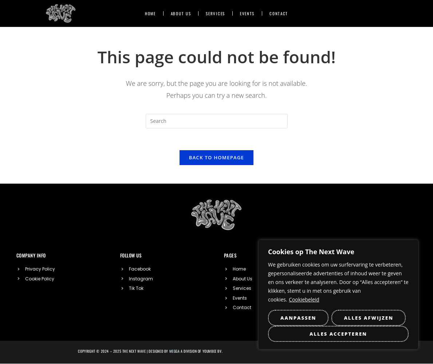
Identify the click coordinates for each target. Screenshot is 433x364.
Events (247, 13)
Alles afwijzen (368, 318)
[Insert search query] (217, 121)
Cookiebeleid (304, 299)
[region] (338, 294)
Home (150, 13)
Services (215, 13)
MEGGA (174, 351)
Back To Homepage (216, 158)
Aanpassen (298, 318)
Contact (278, 13)
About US (181, 13)
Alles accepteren (338, 334)
